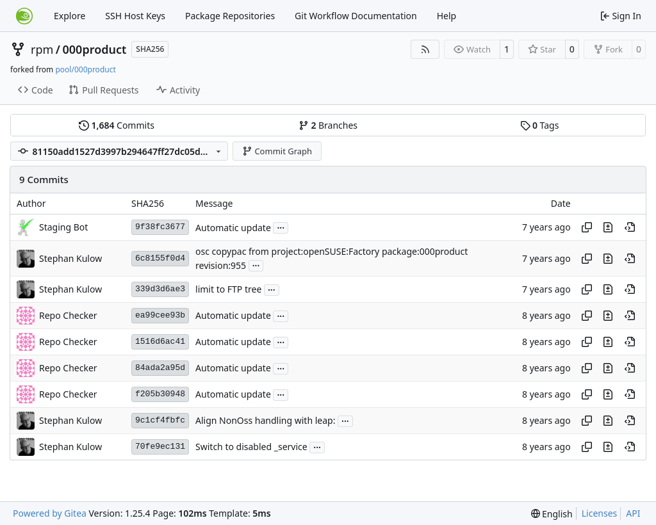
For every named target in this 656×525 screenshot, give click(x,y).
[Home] (24, 16)
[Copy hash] (586, 227)
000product (95, 49)
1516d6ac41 (160, 341)
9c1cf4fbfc (160, 420)
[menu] (552, 514)
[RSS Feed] (425, 49)
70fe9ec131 (160, 446)
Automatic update (233, 228)
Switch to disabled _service (251, 447)
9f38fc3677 (160, 227)
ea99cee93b (160, 315)
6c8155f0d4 (160, 258)
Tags (539, 125)
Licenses (600, 513)
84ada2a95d (160, 368)
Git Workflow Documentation (356, 16)
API (633, 513)
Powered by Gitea (49, 513)
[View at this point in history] (629, 227)
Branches (328, 125)
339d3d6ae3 (160, 289)
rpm (42, 49)
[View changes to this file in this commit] (608, 227)
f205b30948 (160, 394)
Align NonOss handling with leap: (265, 421)
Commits (116, 125)
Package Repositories (230, 16)
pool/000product (85, 69)
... (280, 226)
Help (447, 16)
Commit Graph (277, 151)
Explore (69, 16)
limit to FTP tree (228, 290)
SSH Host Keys (135, 16)
